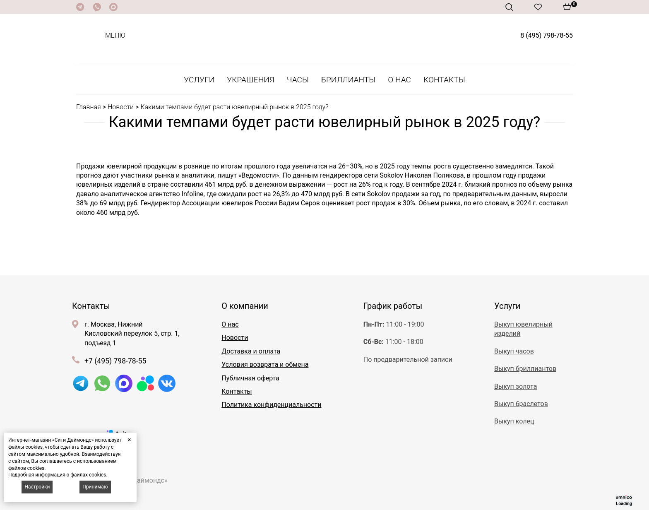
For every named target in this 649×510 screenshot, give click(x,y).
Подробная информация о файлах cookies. (58, 475)
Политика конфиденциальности (271, 405)
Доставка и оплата (250, 351)
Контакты (444, 79)
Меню (115, 35)
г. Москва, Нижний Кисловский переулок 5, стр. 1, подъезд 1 (132, 333)
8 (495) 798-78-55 (546, 35)
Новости (121, 107)
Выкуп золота (515, 386)
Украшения (250, 79)
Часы (298, 79)
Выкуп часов (514, 351)
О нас (399, 79)
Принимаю (95, 487)
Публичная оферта (250, 378)
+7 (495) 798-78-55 (115, 361)
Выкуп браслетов (521, 404)
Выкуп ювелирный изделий (523, 328)
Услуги (199, 79)
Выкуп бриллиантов (525, 369)
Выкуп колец (514, 421)
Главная (88, 107)
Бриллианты (348, 79)
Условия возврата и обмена (264, 364)
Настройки (37, 487)
